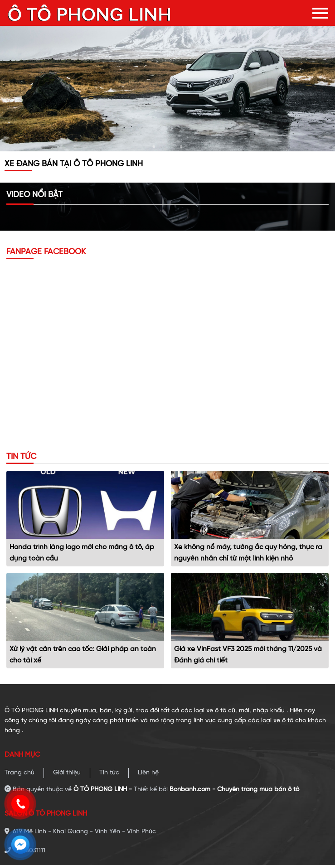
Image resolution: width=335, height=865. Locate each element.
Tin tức (109, 772)
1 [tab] (154, 146)
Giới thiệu (67, 772)
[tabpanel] (167, 88)
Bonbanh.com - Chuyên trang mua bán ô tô (234, 789)
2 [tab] (167, 146)
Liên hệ (148, 772)
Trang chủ (19, 772)
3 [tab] (181, 146)
